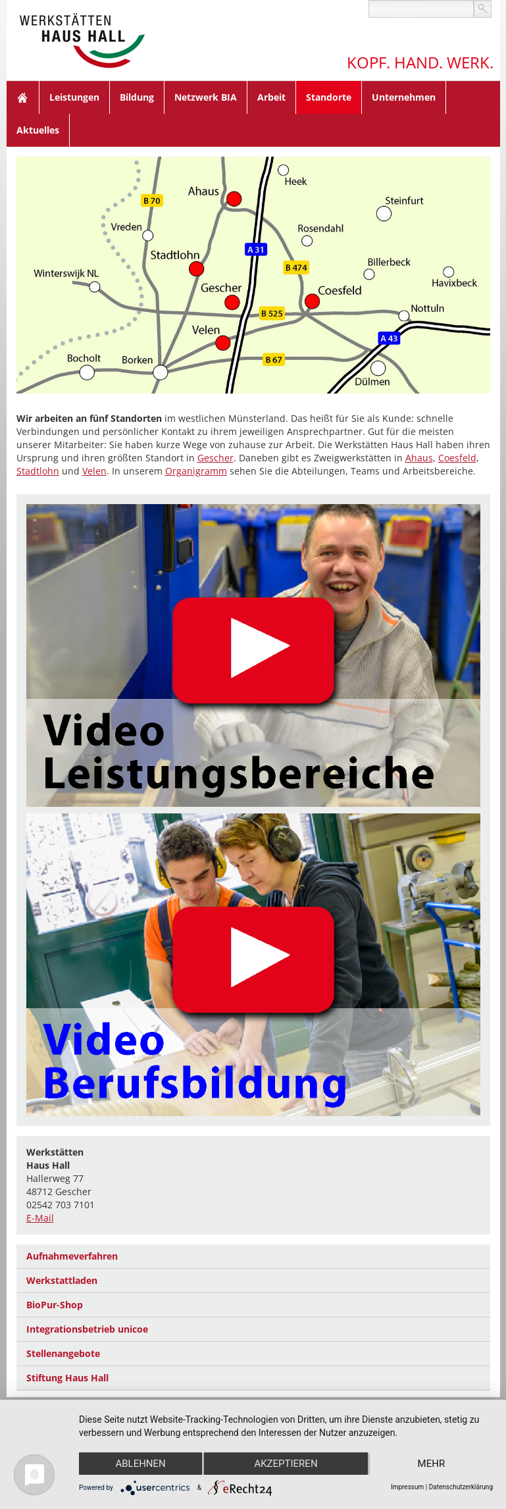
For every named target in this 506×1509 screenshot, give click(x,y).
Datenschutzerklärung (461, 1487)
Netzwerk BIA (205, 97)
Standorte (328, 97)
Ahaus (419, 457)
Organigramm (196, 471)
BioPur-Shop (54, 1304)
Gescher (215, 457)
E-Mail (40, 1218)
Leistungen (74, 97)
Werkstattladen (61, 1280)
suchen (483, 9)
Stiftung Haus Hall (67, 1377)
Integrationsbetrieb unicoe (87, 1329)
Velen (94, 471)
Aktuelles (37, 130)
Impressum (407, 1487)
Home (23, 97)
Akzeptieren (285, 1464)
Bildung (137, 97)
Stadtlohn (37, 471)
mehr (431, 1464)
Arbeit (271, 97)
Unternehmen (404, 97)
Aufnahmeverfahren (72, 1256)
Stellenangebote (63, 1353)
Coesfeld (457, 457)
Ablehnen (140, 1464)
